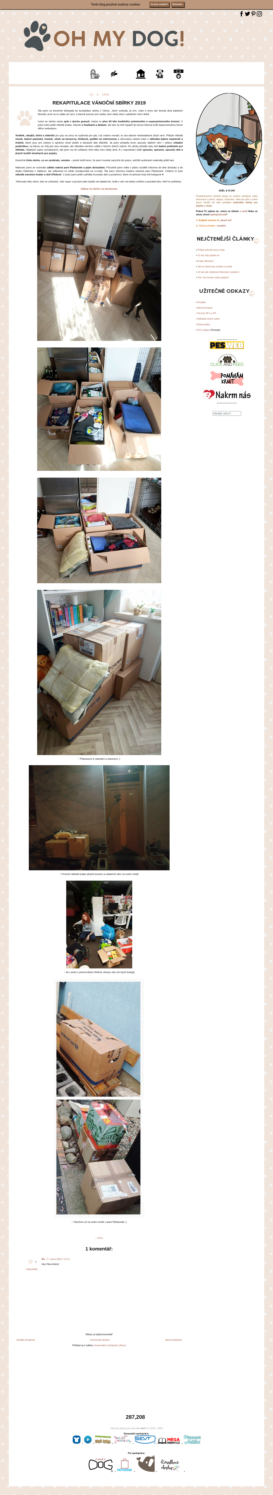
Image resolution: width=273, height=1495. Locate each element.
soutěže (221, 225)
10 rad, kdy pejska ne (209, 255)
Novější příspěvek (25, 1339)
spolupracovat (218, 214)
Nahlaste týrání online (209, 318)
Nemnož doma (205, 307)
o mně (243, 211)
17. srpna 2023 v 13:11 (58, 1259)
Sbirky (100, 1238)
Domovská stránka (100, 1339)
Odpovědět (31, 1269)
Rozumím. (177, 4)
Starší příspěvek (173, 1339)
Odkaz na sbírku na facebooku (99, 188)
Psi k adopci (204, 330)
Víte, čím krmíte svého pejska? (213, 277)
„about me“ (226, 220)
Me (43, 1259)
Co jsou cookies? (159, 4)
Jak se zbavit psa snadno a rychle (215, 266)
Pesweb (202, 302)
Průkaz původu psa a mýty (211, 249)
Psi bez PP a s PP (207, 313)
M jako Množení (206, 261)
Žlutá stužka (204, 324)
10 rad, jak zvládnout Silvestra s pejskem (218, 272)
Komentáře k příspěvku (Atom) (110, 1345)
